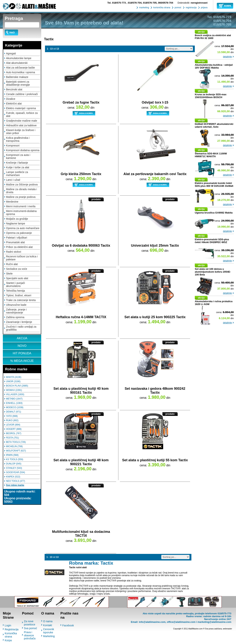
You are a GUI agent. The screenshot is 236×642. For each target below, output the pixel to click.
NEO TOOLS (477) (15, 481)
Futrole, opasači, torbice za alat (22, 114)
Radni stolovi (13, 251)
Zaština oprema (15, 317)
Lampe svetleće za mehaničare (17, 174)
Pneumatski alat (15, 242)
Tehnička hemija (15, 290)
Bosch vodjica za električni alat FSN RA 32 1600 (213, 37)
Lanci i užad (13, 179)
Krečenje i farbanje (17, 162)
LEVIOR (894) (13, 424)
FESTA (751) (12, 437)
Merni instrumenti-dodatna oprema (21, 213)
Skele (9, 273)
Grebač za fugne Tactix (81, 102)
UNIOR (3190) (13, 381)
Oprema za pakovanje (19, 232)
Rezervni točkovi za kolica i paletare (22, 258)
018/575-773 (116, 2)
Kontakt (47, 625)
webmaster (227, 629)
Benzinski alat (14, 89)
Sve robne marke (15, 485)
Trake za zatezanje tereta (21, 300)
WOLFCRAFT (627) (16, 450)
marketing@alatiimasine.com (214, 622)
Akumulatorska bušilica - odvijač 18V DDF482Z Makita (214, 66)
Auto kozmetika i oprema (20, 72)
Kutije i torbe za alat (17, 167)
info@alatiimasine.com (152, 622)
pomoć (177, 7)
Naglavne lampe (15, 223)
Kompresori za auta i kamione (18, 156)
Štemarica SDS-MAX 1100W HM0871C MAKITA (211, 155)
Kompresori (13, 145)
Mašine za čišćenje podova (22, 184)
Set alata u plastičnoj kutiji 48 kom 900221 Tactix (81, 462)
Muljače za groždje (17, 218)
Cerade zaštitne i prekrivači (22, 94)
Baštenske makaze (17, 77)
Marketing (49, 636)
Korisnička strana (11, 635)
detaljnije (227, 56)
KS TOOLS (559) (14, 459)
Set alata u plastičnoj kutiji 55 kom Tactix (155, 460)
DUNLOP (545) (13, 463)
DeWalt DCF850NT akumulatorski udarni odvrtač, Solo (214, 125)
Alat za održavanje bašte (20, 67)
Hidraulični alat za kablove (21, 125)
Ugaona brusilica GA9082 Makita (214, 212)
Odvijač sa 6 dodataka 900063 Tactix (81, 245)
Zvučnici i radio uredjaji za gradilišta (21, 328)
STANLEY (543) (14, 468)
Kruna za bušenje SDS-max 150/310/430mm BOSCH (210, 96)
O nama (48, 621)
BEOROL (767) (13, 433)
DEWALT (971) (13, 411)
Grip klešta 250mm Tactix (81, 174)
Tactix (49, 39)
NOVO (22, 345)
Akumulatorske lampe (18, 58)
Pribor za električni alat (19, 247)
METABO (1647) (14, 398)
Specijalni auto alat (17, 278)
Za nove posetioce (29, 623)
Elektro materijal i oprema (21, 108)
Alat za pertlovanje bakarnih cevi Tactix (155, 174)
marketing (144, 7)
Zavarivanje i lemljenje (19, 321)
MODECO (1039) (14, 407)
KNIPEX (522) (13, 476)
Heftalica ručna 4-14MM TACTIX (81, 317)
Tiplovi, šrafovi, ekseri (18, 295)
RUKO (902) (12, 420)
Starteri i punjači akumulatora (15, 284)
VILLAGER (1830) (15, 394)
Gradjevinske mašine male (21, 120)
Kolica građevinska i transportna (18, 139)
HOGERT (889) (13, 429)
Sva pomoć (30, 628)
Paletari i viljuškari (16, 237)
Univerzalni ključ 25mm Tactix (155, 245)
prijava (204, 7)
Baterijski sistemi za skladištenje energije (18, 83)
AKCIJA (22, 338)
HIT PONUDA (22, 353)
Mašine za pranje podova (20, 196)
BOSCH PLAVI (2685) (17, 385)
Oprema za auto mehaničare (22, 228)
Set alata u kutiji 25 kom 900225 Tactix (155, 317)
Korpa (8, 640)
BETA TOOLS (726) (16, 442)
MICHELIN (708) (14, 446)
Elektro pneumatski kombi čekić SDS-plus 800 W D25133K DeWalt (214, 184)
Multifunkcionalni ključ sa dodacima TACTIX (81, 534)
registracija (190, 7)
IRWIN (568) (12, 455)
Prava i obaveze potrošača (29, 635)
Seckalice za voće (16, 268)
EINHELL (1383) (14, 403)
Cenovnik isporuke (48, 631)
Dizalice (10, 98)
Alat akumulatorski (16, 62)
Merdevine (12, 201)
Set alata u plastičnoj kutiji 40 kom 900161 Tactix (81, 390)
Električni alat (14, 103)
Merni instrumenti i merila (20, 206)
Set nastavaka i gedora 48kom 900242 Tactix (155, 390)
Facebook (68, 625)
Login (8, 625)
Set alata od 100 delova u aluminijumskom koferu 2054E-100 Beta (213, 272)
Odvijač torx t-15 (155, 102)
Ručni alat (12, 264)
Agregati (11, 53)
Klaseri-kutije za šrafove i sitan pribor (20, 132)
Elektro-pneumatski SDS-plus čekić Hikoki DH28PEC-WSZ (212, 241)
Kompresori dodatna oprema (22, 150)
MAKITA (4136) (13, 377)
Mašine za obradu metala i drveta (21, 191)
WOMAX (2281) (14, 390)
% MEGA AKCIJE (22, 360)
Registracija (11, 629)
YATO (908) (12, 416)
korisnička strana (161, 7)
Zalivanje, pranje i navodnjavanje (16, 311)
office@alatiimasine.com (181, 622)
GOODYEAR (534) (15, 472)
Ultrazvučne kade (16, 304)
